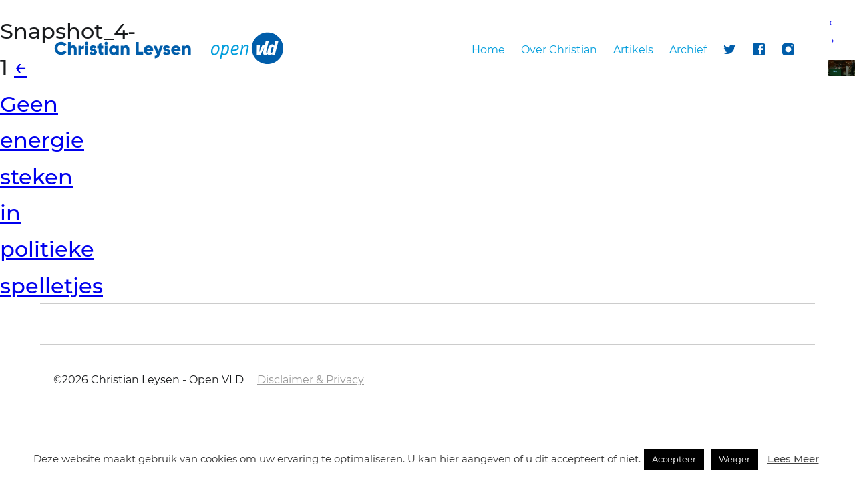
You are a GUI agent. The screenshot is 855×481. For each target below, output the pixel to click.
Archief (688, 49)
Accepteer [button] (674, 459)
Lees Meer (793, 458)
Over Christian (559, 49)
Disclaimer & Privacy (310, 379)
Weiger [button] (734, 459)
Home (488, 49)
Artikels (633, 49)
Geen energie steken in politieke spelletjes (51, 176)
